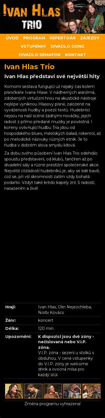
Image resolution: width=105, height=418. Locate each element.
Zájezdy (89, 37)
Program (34, 37)
